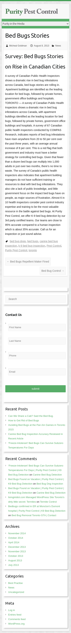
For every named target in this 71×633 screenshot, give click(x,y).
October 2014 (15, 537)
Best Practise (15, 583)
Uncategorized (16, 592)
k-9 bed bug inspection (32, 245)
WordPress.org (16, 623)
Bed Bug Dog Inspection (50, 483)
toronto (33, 250)
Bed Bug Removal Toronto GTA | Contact (34, 515)
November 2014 (17, 533)
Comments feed (17, 619)
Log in (11, 610)
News (58, 45)
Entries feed (14, 614)
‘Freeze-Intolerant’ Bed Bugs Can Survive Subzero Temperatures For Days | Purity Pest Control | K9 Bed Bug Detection (35, 470)
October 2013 (15, 556)
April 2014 (13, 542)
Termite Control (48, 501)
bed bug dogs (18, 241)
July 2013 (13, 565)
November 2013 (17, 551)
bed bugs (32, 241)
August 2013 (15, 560)
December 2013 (17, 547)
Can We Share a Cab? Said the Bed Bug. (30, 416)
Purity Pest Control (16, 250)
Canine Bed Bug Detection (47, 474)
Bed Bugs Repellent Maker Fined (28, 261)
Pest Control (54, 245)
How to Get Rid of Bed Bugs (23, 420)
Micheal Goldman (18, 45)
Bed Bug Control (52, 270)
